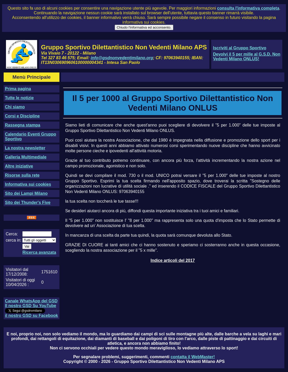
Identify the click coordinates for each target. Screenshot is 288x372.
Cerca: (12, 234)
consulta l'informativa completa (248, 8)
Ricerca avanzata (39, 252)
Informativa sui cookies (28, 184)
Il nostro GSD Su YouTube (30, 305)
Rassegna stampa (22, 125)
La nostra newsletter (25, 148)
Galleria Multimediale (25, 157)
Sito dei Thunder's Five (27, 202)
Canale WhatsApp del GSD (31, 301)
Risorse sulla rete (22, 175)
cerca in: (13, 240)
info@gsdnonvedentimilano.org (122, 58)
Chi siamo (15, 107)
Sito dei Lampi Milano (26, 193)
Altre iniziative (19, 166)
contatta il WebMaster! (192, 357)
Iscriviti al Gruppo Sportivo (239, 48)
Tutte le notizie (19, 98)
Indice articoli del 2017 (172, 260)
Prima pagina (18, 89)
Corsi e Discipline (22, 116)
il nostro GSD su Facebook (31, 315)
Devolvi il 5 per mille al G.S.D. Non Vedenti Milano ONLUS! (246, 56)
